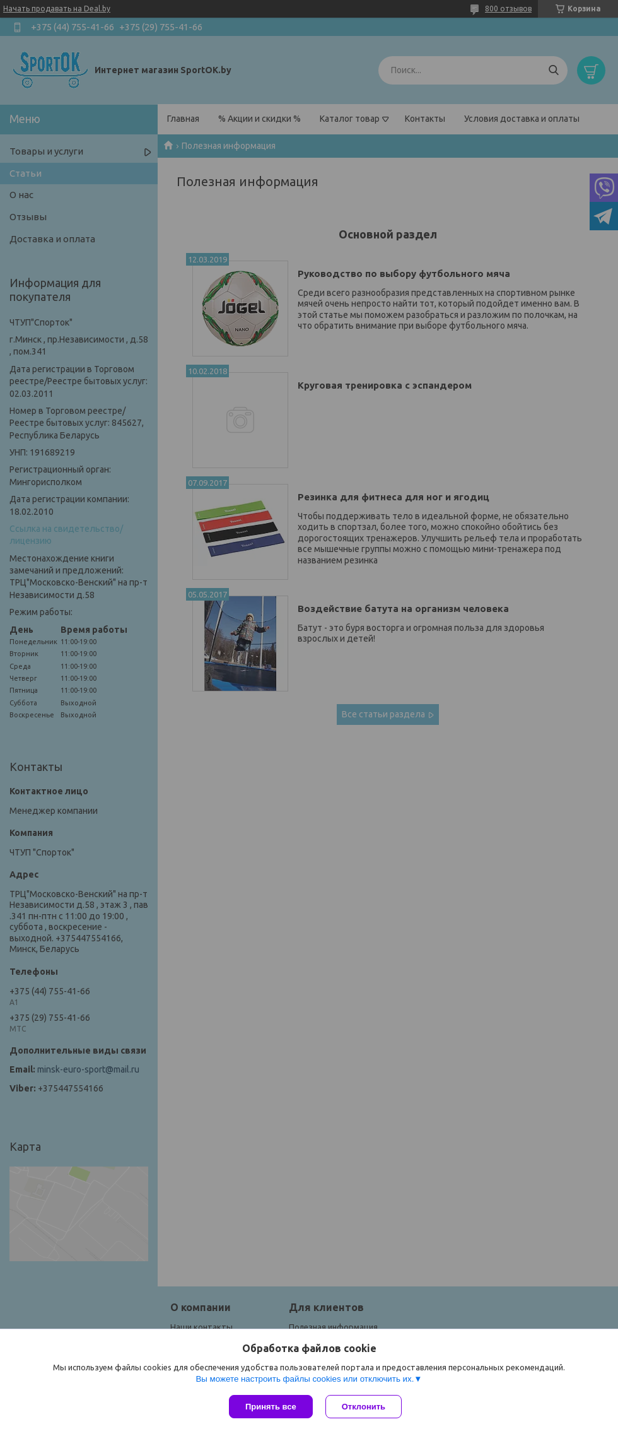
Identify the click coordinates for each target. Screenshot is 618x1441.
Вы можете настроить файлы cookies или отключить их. (304, 1379)
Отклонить (363, 1406)
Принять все (270, 1406)
